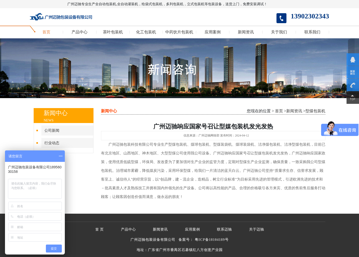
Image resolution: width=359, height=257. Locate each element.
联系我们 (312, 32)
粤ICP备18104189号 (212, 240)
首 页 (99, 229)
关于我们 (279, 32)
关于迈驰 (256, 229)
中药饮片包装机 (179, 32)
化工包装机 (146, 32)
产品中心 (80, 32)
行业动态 (51, 143)
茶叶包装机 (113, 32)
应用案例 (213, 32)
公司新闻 (51, 130)
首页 (46, 32)
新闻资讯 (246, 32)
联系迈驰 (224, 229)
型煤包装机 (315, 111)
